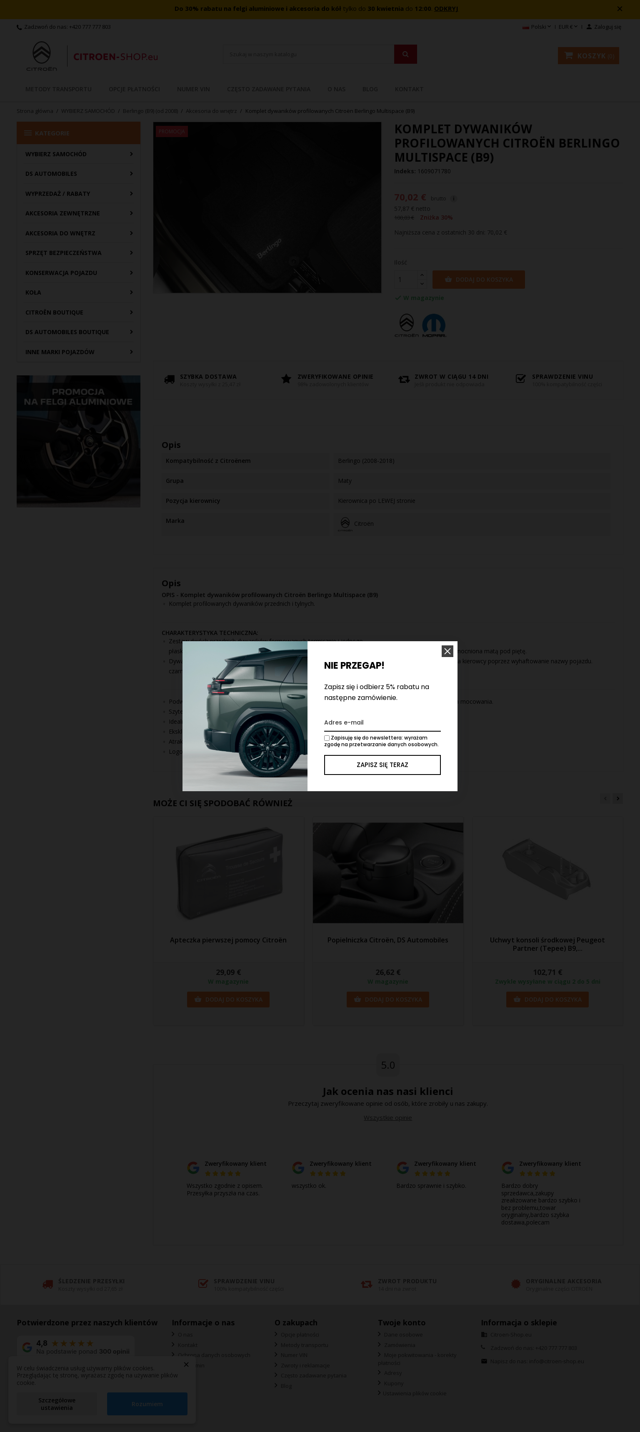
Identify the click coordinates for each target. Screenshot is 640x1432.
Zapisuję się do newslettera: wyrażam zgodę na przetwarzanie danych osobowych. (381, 741)
